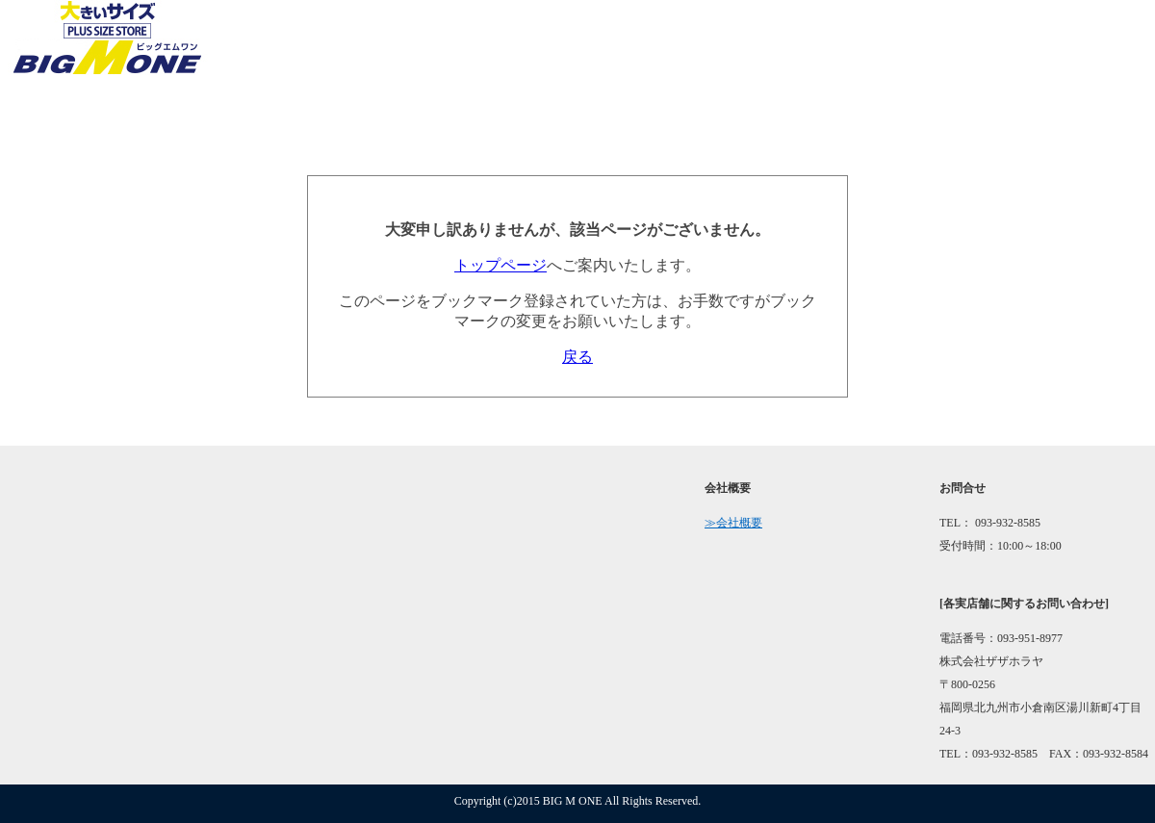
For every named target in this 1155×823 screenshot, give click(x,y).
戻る (577, 356)
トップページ (500, 265)
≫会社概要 (733, 522)
